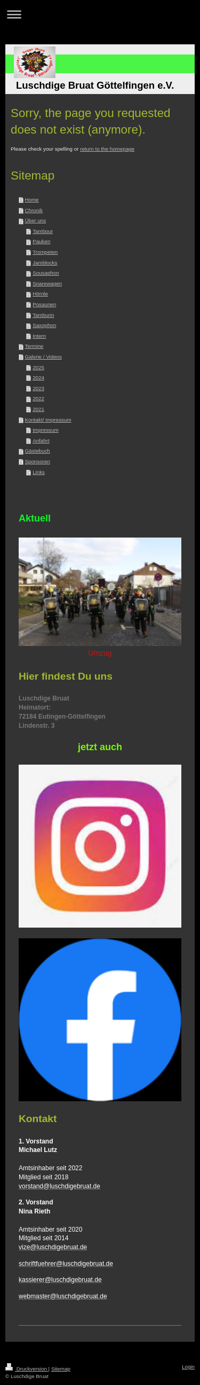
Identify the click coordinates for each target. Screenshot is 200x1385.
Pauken (41, 241)
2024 (38, 377)
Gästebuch (37, 451)
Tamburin (43, 315)
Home (31, 200)
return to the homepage (107, 149)
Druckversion (27, 1369)
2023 (38, 388)
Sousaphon (46, 273)
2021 (38, 409)
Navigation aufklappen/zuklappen (100, 14)
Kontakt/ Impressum (48, 420)
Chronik (34, 210)
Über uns (35, 220)
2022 (38, 398)
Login (188, 1367)
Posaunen (44, 304)
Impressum (45, 430)
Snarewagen (47, 283)
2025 (38, 367)
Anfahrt (41, 440)
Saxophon (44, 325)
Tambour (43, 231)
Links (39, 472)
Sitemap (60, 1369)
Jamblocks (45, 263)
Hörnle (40, 294)
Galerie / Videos (43, 357)
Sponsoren (37, 461)
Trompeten (45, 252)
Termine (34, 346)
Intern (39, 336)
